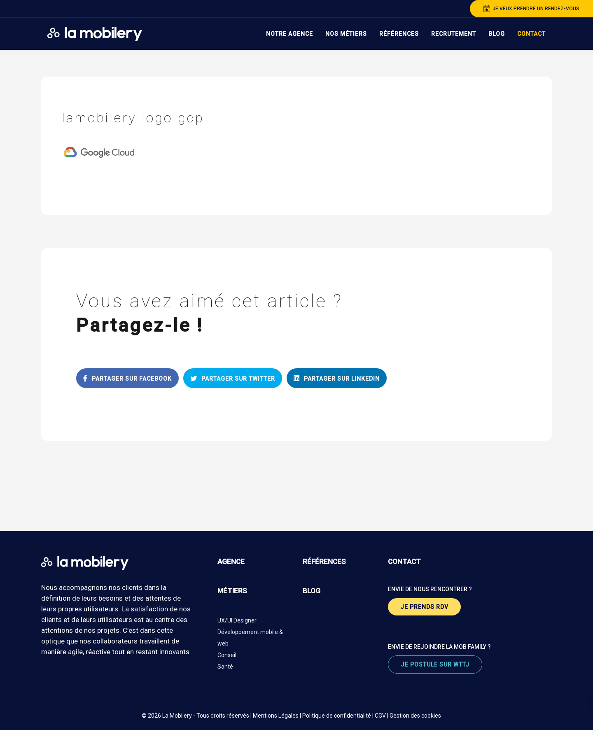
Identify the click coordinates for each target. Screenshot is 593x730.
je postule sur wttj (435, 664)
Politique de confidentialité (336, 715)
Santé (225, 666)
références (324, 561)
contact (404, 561)
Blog (496, 33)
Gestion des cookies (415, 715)
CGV (380, 715)
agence (231, 561)
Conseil (226, 655)
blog (311, 591)
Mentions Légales (276, 715)
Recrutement (453, 33)
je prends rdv (424, 607)
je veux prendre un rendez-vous (531, 8)
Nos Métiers (346, 33)
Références (399, 33)
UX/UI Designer (237, 620)
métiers (232, 591)
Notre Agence (289, 33)
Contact (531, 33)
